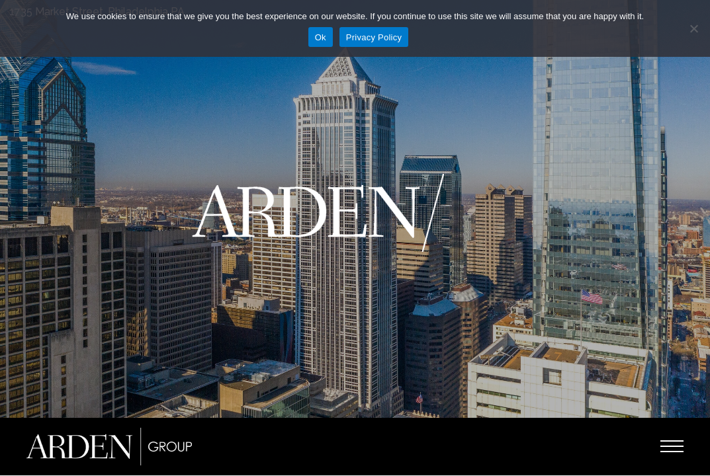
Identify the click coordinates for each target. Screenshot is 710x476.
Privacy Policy (374, 37)
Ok (320, 37)
